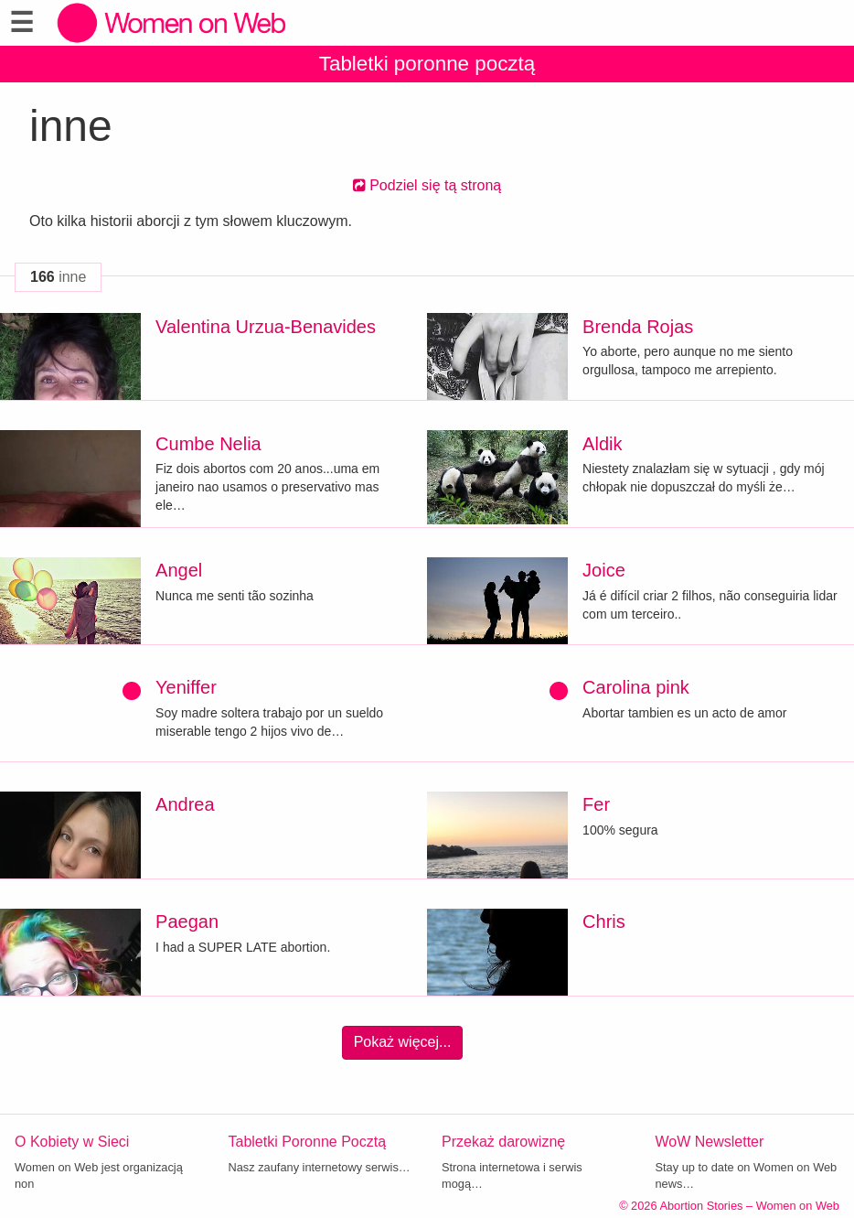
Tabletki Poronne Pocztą (308, 1141)
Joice (603, 570)
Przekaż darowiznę (503, 1141)
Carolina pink (635, 687)
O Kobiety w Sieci (72, 1141)
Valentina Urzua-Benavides (265, 327)
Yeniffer (186, 687)
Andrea (185, 804)
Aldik (602, 444)
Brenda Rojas (637, 327)
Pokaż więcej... (403, 1042)
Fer (596, 804)
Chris (603, 921)
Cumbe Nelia (208, 444)
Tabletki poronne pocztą (427, 63)
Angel (178, 570)
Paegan (187, 921)
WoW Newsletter (710, 1141)
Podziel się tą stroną (427, 185)
